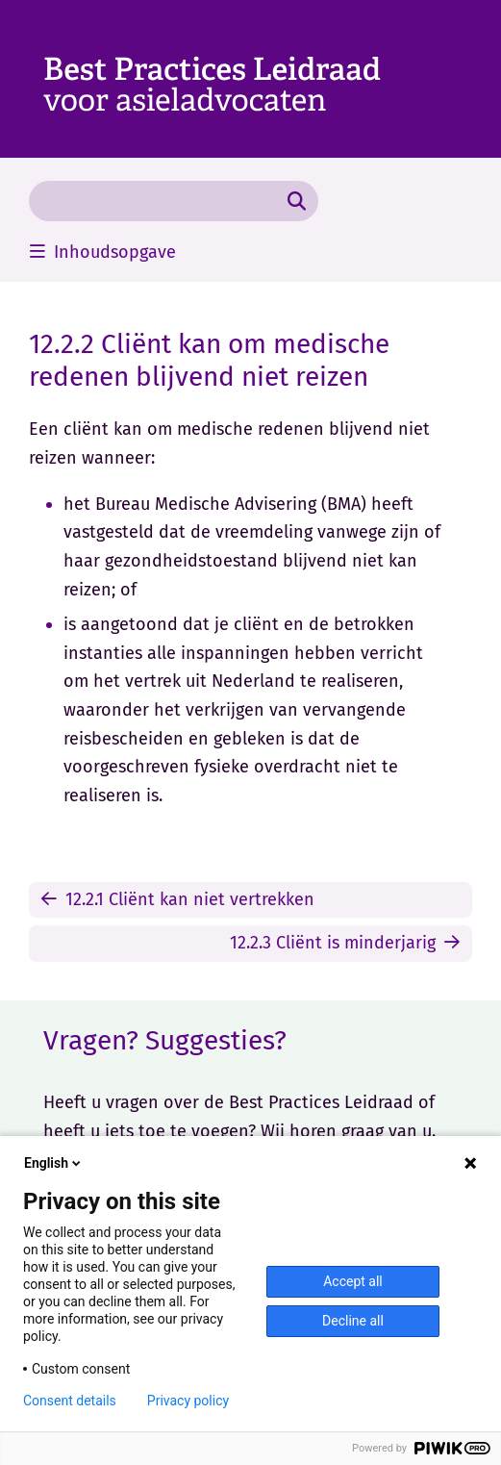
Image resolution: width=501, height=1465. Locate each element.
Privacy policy (188, 1400)
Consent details (69, 1400)
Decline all (353, 1320)
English (54, 1163)
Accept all (353, 1281)
